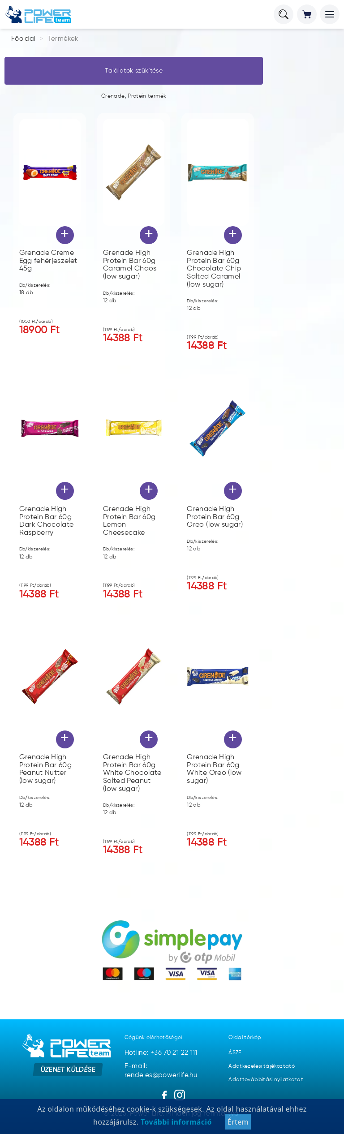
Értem (238, 1122)
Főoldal (23, 38)
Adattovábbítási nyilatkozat (265, 1079)
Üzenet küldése (68, 1069)
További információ (174, 1122)
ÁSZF (234, 1053)
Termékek (63, 38)
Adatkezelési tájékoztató (261, 1066)
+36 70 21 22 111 (174, 1052)
